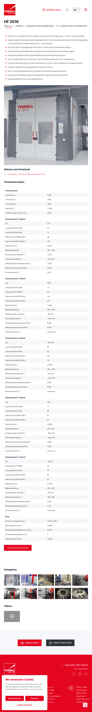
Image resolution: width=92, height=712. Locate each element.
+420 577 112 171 (49, 699)
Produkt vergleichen (62, 643)
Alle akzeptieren (14, 698)
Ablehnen (34, 698)
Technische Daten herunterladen (17, 548)
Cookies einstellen (24, 705)
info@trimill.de (81, 702)
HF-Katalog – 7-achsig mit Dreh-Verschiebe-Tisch (26, 174)
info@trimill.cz (49, 702)
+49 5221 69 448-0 (82, 699)
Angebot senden (31, 643)
